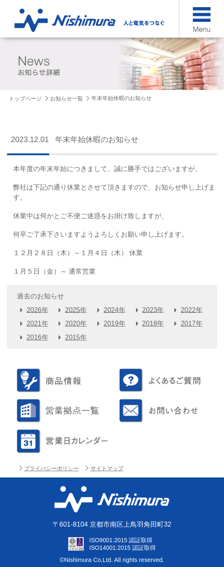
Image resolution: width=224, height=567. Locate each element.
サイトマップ (107, 468)
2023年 (153, 309)
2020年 (76, 323)
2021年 (37, 323)
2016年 (37, 337)
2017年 (192, 323)
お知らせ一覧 (66, 98)
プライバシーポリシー (51, 468)
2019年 (114, 323)
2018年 (153, 323)
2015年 (76, 337)
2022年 (192, 309)
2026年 (37, 309)
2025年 (76, 309)
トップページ (25, 98)
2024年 (114, 309)
